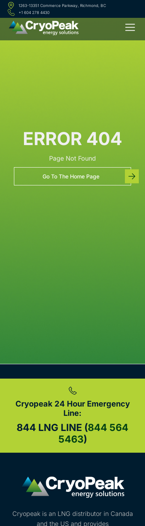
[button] (130, 28)
